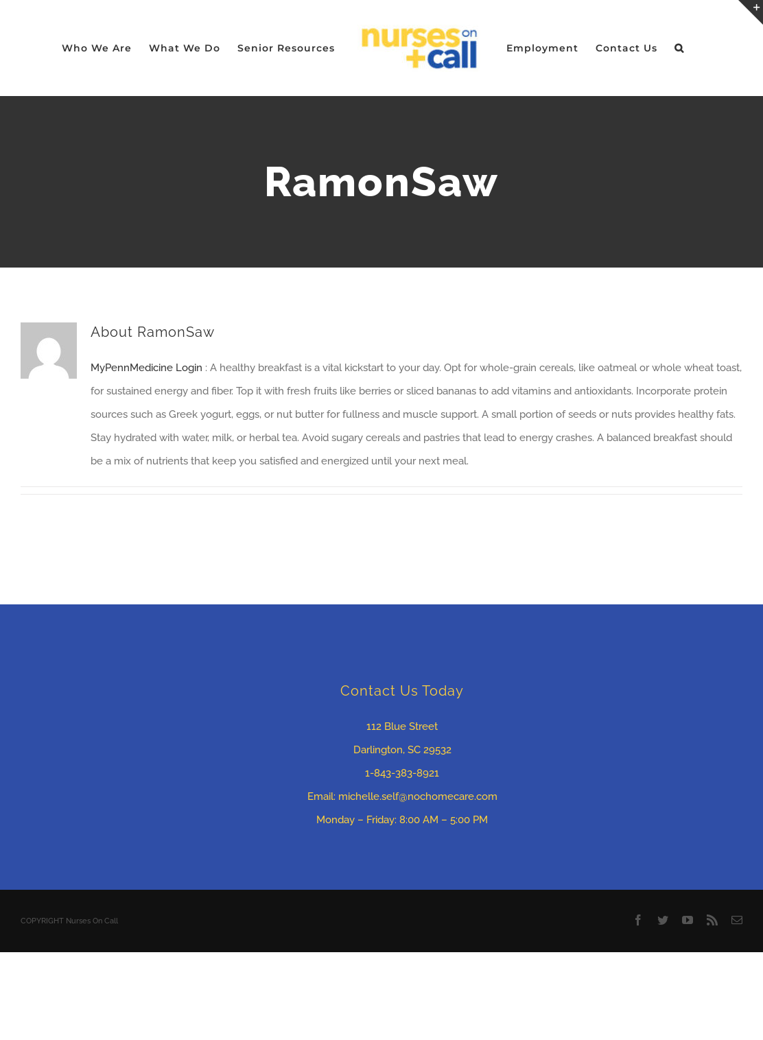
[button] (679, 48)
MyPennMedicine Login (148, 368)
